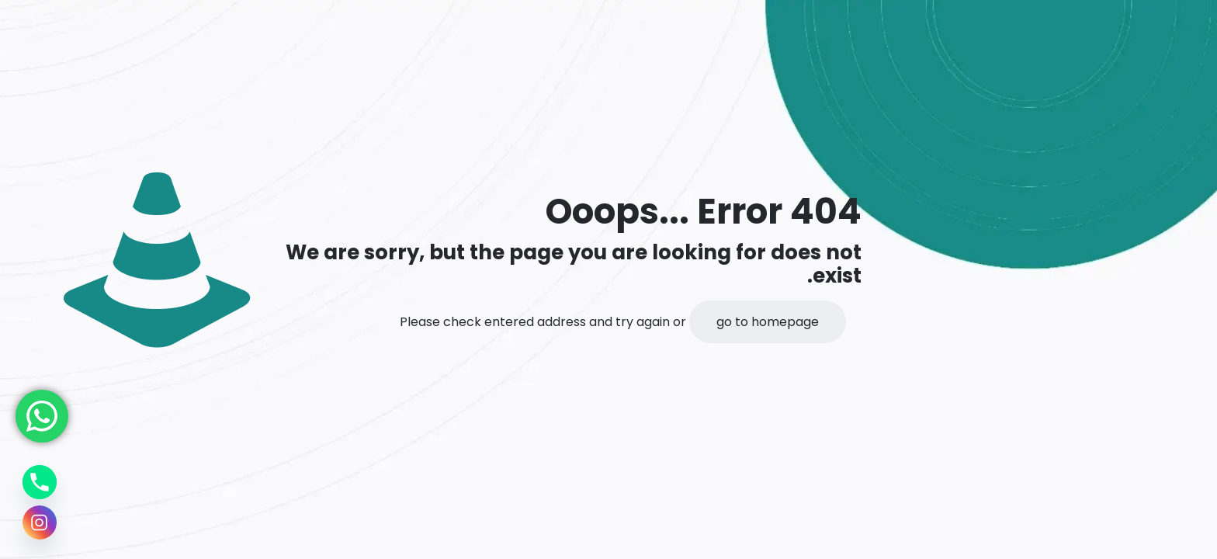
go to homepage (767, 322)
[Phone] (40, 482)
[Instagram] (40, 522)
